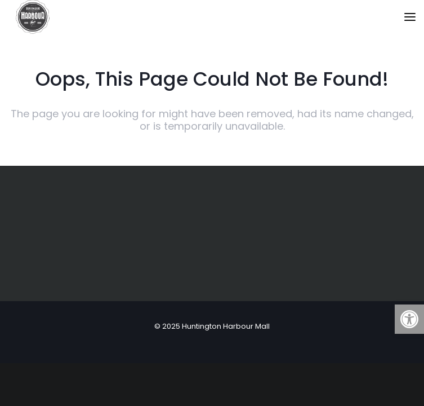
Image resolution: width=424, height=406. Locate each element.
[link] (409, 319)
